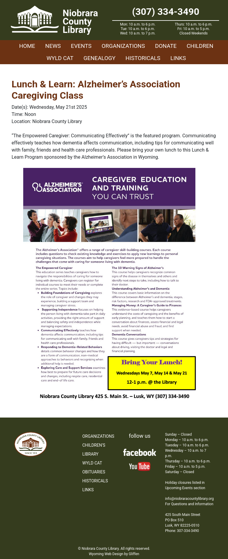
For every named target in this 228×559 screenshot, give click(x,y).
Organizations (123, 45)
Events (81, 45)
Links (178, 58)
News (53, 45)
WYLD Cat (60, 58)
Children (200, 45)
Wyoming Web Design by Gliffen (114, 554)
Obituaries (93, 472)
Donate (166, 45)
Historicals (143, 58)
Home (27, 45)
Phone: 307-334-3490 (182, 531)
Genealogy (99, 58)
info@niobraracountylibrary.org (189, 499)
